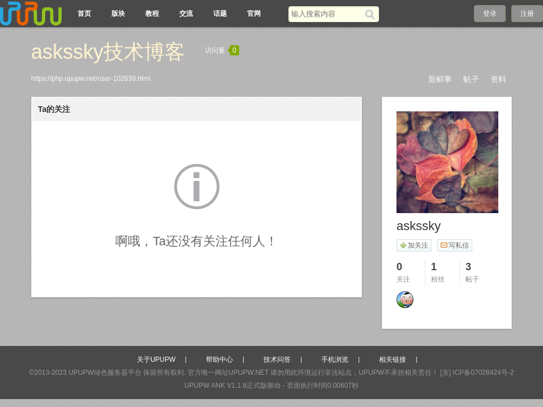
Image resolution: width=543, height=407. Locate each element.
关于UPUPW (156, 359)
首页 (84, 14)
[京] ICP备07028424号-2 (477, 372)
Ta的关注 (54, 109)
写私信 (454, 245)
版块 (118, 14)
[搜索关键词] (326, 14)
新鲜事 (440, 79)
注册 (527, 14)
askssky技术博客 (108, 51)
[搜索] (372, 14)
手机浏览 (334, 359)
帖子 (471, 79)
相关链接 (392, 359)
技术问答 (277, 359)
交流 (186, 14)
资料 (498, 79)
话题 (220, 14)
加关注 (413, 245)
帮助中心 (219, 359)
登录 (490, 14)
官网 (254, 14)
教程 (152, 14)
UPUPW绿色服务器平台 (104, 372)
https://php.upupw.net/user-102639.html (90, 79)
